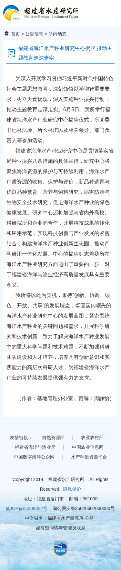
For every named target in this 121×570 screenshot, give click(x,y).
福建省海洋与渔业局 (35, 447)
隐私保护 (72, 489)
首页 (15, 33)
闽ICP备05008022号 (26, 508)
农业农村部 (92, 437)
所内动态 (57, 33)
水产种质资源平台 (89, 456)
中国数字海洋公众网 (34, 456)
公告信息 (34, 33)
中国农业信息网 (88, 447)
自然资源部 (53, 437)
